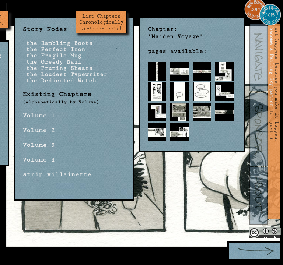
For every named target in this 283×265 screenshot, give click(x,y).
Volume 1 (38, 115)
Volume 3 (38, 145)
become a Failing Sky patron (272, 67)
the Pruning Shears (57, 68)
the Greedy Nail (51, 62)
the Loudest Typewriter (64, 74)
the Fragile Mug (51, 56)
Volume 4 (38, 159)
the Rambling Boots (57, 43)
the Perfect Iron (53, 49)
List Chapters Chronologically (101, 22)
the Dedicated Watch (59, 81)
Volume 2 (38, 130)
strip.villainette (56, 174)
